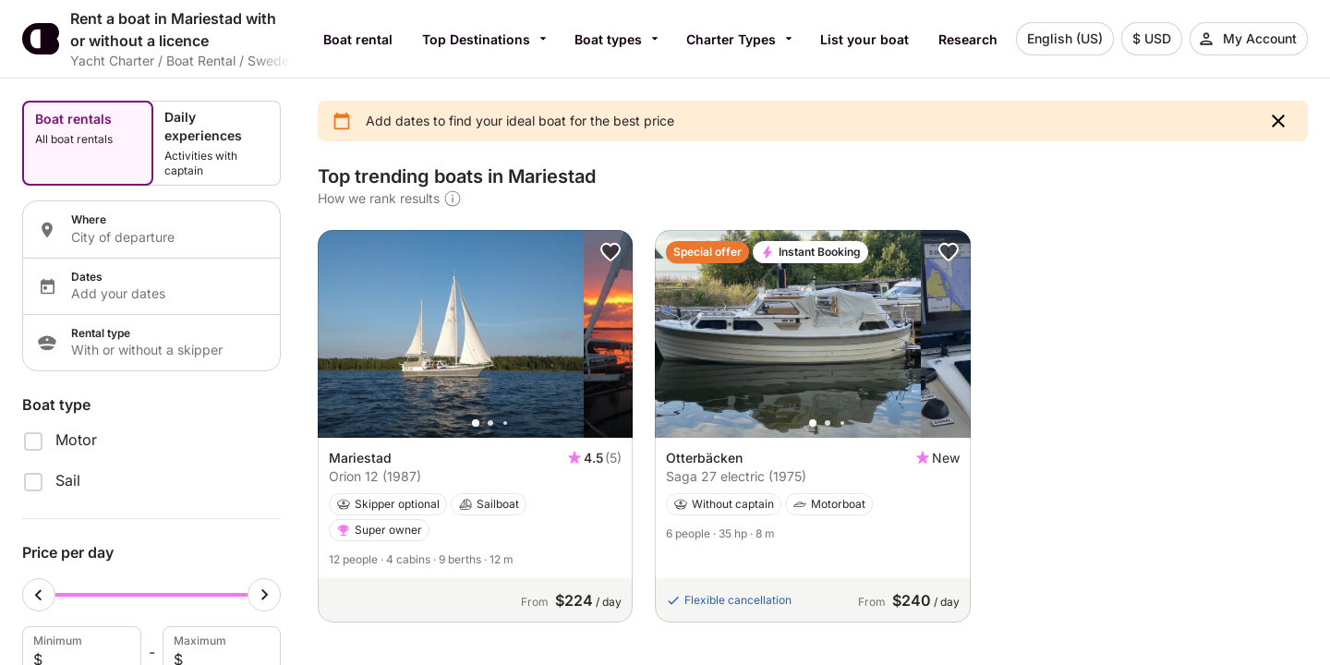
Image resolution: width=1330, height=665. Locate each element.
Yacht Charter (112, 60)
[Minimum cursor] (38, 594)
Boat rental (358, 39)
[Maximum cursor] (264, 594)
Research (968, 39)
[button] (1278, 121)
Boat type (56, 404)
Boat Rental (201, 60)
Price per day (68, 552)
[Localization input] (164, 237)
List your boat (864, 39)
